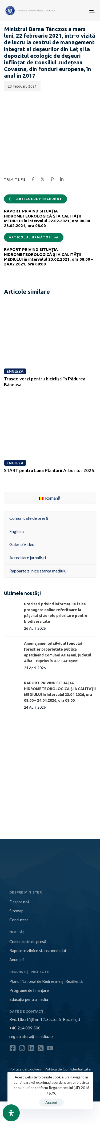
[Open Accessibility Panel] (11, 1112)
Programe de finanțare (29, 990)
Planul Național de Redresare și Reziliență (46, 981)
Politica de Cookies (25, 1069)
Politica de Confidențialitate (68, 1069)
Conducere (19, 919)
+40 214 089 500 (25, 1027)
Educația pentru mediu (28, 999)
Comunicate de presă (27, 941)
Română (49, 497)
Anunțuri (16, 959)
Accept (51, 1102)
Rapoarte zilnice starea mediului (37, 950)
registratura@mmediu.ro (31, 1036)
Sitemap (16, 910)
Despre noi (19, 901)
